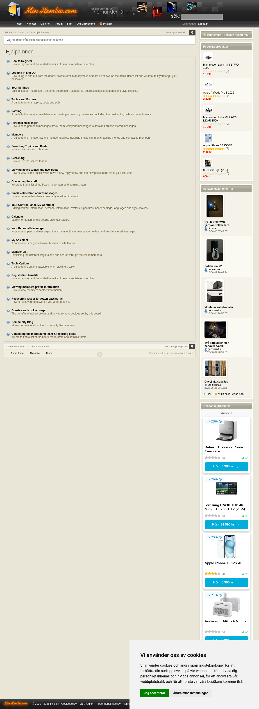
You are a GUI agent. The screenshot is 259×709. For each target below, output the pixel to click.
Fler (207, 394)
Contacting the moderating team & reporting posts (43, 333)
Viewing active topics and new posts (34, 169)
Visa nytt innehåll (175, 32)
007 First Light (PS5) (215, 170)
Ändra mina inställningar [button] (190, 693)
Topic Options (20, 263)
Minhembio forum (15, 346)
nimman (210, 228)
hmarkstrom (213, 269)
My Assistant (19, 240)
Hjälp (49, 353)
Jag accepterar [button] (154, 693)
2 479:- (207, 99)
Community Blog (22, 322)
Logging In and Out (23, 72)
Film (69, 23)
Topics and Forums (23, 99)
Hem (19, 23)
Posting (16, 111)
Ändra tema (17, 353)
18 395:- (208, 126)
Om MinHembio (86, 23)
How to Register (21, 61)
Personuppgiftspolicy (176, 346)
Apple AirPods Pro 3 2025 (218, 92)
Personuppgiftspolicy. (108, 703)
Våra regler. (86, 703)
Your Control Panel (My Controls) (32, 205)
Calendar (17, 216)
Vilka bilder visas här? (229, 394)
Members (17, 134)
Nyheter (31, 23)
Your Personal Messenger (28, 228)
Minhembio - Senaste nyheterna (225, 35)
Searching (18, 158)
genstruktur (212, 310)
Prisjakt (105, 23)
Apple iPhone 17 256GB (217, 145)
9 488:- (207, 151)
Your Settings (20, 87)
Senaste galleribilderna (218, 188)
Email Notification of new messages (34, 193)
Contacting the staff (24, 181)
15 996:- (208, 74)
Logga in (203, 23)
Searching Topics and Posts (29, 146)
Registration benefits (24, 275)
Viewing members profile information (35, 287)
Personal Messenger (24, 122)
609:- (206, 176)
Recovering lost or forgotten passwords (37, 298)
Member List (19, 251)
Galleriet (45, 23)
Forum (59, 23)
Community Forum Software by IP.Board (171, 353)
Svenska (35, 353)
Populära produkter (215, 46)
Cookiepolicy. (69, 703)
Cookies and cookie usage (28, 310)
